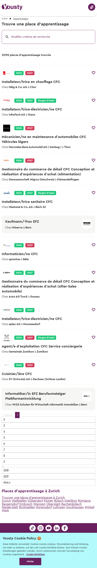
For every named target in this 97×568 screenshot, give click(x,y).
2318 (6, 470)
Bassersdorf (10, 504)
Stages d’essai (46, 100)
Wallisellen (19, 500)
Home (5, 19)
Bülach (59, 500)
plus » (6, 482)
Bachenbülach (71, 504)
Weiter (30, 561)
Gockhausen (75, 507)
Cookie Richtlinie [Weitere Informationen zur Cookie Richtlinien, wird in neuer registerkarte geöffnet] (35, 554)
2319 (6, 476)
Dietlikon (70, 500)
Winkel (89, 507)
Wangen (39, 504)
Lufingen (59, 507)
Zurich (6, 500)
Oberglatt (53, 504)
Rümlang (84, 500)
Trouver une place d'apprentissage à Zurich (33, 497)
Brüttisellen (27, 507)
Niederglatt (10, 507)
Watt (5, 510)
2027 (30, 100)
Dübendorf (35, 500)
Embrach (25, 504)
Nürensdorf (44, 507)
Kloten (48, 500)
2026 (19, 73)
